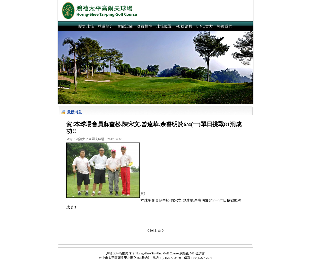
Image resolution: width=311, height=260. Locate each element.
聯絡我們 (225, 26)
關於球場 (86, 26)
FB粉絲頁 (184, 26)
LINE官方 (204, 26)
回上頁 (155, 231)
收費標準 (144, 26)
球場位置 (164, 26)
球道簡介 (105, 26)
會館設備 (125, 26)
